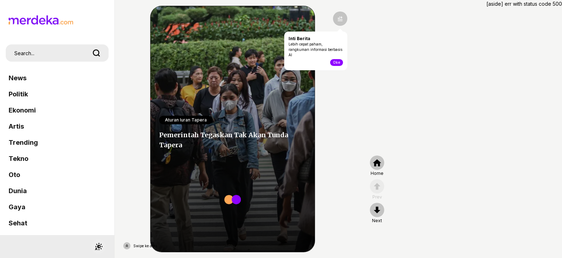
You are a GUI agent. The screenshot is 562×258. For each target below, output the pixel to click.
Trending (23, 142)
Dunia (18, 191)
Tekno (18, 158)
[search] (96, 53)
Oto (14, 174)
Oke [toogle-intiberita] (336, 62)
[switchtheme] (98, 246)
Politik (18, 94)
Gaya (17, 207)
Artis (16, 126)
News (18, 78)
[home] (377, 166)
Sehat (18, 223)
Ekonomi (22, 110)
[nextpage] (377, 213)
